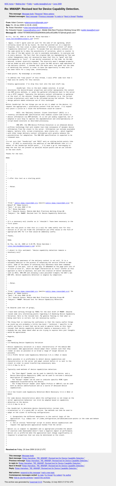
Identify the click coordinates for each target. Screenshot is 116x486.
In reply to (59, 16)
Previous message (46, 16)
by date (41, 475)
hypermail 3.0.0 (36, 482)
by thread (49, 475)
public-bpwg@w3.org (42, 4)
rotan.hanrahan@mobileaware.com (38, 28)
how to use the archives (23, 478)
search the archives (42, 478)
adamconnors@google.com (36, 22)
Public (29, 4)
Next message (31, 16)
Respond (38, 14)
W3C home (9, 4)
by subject (58, 475)
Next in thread (70, 16)
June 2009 (57, 4)
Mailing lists (20, 4)
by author (67, 475)
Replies (80, 16)
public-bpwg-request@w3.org (26, 203)
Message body (28, 14)
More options (49, 14)
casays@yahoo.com (32, 30)
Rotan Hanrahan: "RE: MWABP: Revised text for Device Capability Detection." (53, 458)
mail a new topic (48, 473)
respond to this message (30, 473)
